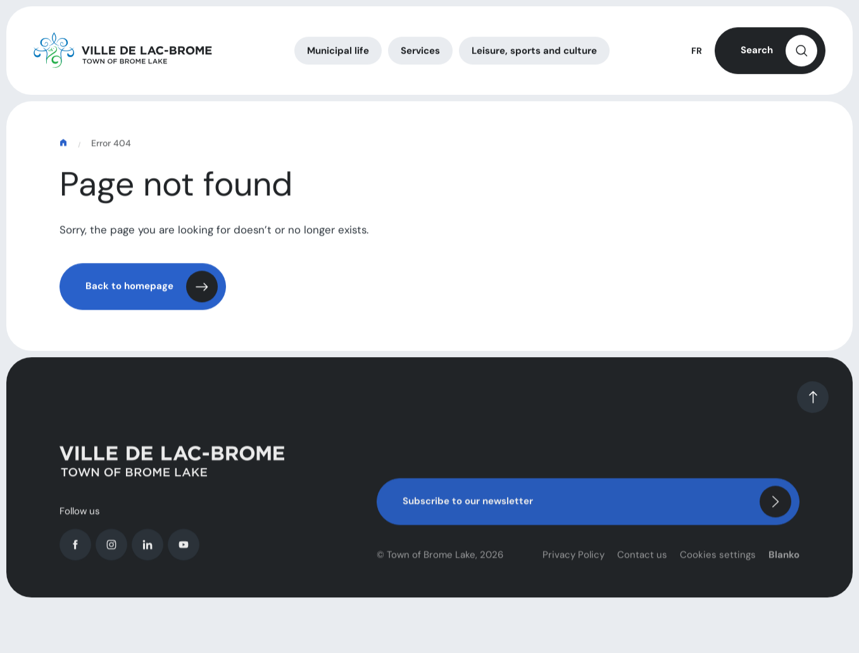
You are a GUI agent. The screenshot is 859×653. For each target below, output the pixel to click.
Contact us (642, 564)
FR (696, 52)
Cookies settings (718, 564)
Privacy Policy (573, 564)
